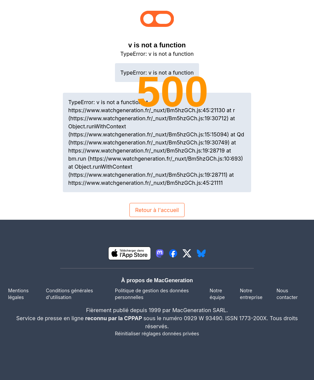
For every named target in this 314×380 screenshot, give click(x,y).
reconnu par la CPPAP (114, 318)
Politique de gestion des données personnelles (152, 294)
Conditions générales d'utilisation (69, 294)
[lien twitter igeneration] (187, 253)
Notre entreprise (251, 294)
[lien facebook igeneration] (173, 253)
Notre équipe (217, 294)
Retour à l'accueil (157, 210)
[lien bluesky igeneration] (201, 253)
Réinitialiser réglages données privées (157, 333)
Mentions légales (18, 294)
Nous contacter (287, 294)
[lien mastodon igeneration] (159, 253)
